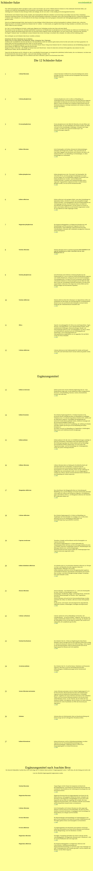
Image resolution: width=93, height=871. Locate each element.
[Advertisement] (48, 66)
